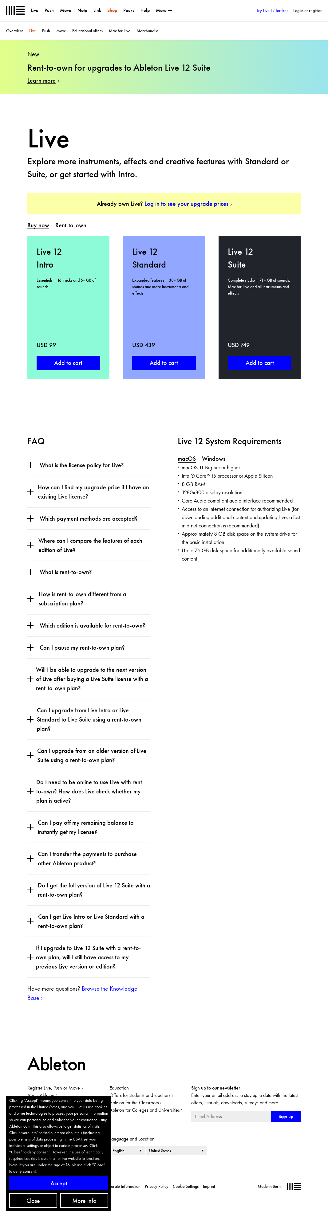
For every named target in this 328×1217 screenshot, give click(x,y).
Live (34, 10)
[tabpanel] (164, 307)
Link (97, 10)
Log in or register (307, 10)
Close (33, 1201)
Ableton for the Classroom (134, 1102)
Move (65, 10)
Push (49, 10)
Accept (58, 1183)
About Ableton (40, 1095)
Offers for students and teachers (140, 1095)
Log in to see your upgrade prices (186, 204)
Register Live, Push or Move (53, 1088)
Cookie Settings (186, 1186)
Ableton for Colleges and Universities (144, 1110)
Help (145, 10)
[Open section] (30, 465)
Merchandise (147, 30)
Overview (14, 30)
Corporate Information (121, 1186)
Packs (128, 10)
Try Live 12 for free (272, 10)
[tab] (38, 225)
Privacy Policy (156, 1186)
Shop (112, 10)
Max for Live (119, 30)
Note (82, 10)
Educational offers (87, 30)
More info (84, 1201)
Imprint (209, 1186)
